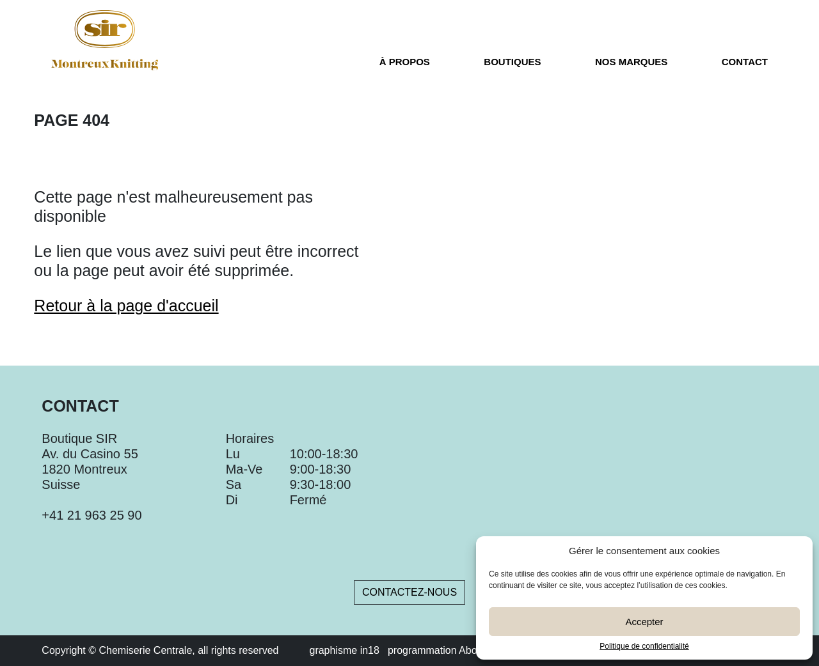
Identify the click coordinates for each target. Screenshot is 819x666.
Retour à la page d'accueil (126, 305)
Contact (745, 62)
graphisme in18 (344, 650)
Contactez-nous (409, 592)
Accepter (644, 621)
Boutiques (512, 62)
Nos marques (631, 62)
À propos (404, 62)
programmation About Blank (451, 650)
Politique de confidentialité (644, 646)
